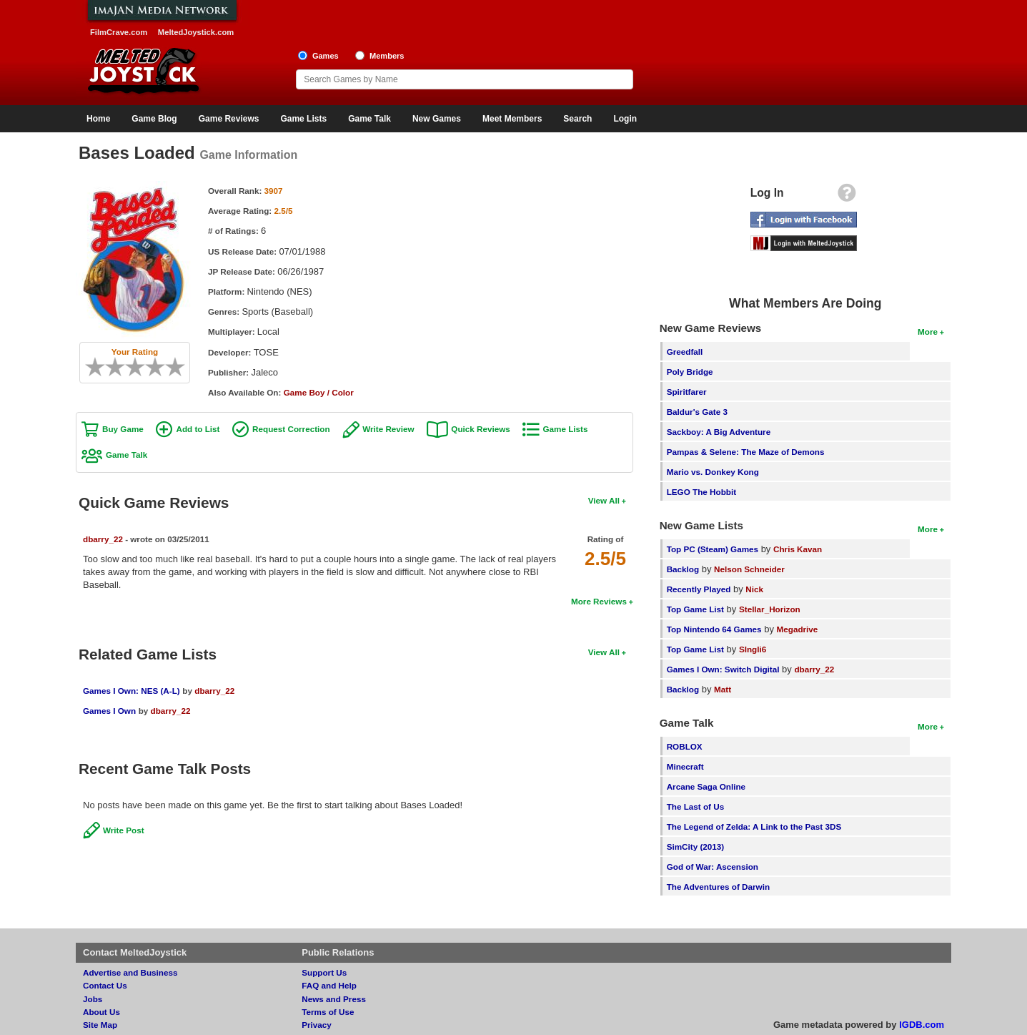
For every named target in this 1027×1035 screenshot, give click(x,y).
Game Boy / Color (319, 392)
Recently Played (699, 589)
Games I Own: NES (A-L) (131, 690)
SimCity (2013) (696, 846)
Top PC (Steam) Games (712, 549)
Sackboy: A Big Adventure (718, 431)
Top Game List (695, 609)
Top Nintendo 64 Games (714, 629)
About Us (101, 1011)
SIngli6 (752, 649)
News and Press (334, 999)
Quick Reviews (480, 428)
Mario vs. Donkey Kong (713, 471)
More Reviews (599, 601)
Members (387, 55)
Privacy (317, 1024)
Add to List (197, 428)
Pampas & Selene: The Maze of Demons (746, 451)
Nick (754, 589)
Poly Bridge (690, 371)
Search (577, 119)
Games (325, 55)
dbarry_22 (103, 539)
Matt (722, 689)
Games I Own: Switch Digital (723, 669)
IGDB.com (921, 1024)
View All (604, 500)
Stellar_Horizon (769, 609)
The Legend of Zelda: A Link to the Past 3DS (754, 826)
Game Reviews (229, 119)
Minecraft (685, 766)
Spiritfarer (687, 391)
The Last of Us (696, 806)
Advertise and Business (130, 972)
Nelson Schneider (749, 569)
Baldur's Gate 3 (697, 411)
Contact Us (105, 985)
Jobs (92, 999)
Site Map (100, 1024)
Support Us (324, 972)
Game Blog (154, 119)
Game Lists (303, 119)
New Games (436, 119)
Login (625, 119)
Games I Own (109, 710)
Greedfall (685, 351)
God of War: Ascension (712, 866)
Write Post (123, 830)
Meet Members (512, 119)
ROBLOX (685, 746)
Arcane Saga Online (706, 786)
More (928, 331)
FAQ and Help (329, 985)
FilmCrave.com (118, 32)
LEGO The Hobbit (701, 491)
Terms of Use (328, 1011)
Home (98, 119)
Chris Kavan (797, 549)
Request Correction (290, 428)
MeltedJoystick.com (196, 32)
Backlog (683, 569)
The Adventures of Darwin (718, 886)
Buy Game (123, 428)
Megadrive (797, 629)
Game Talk (369, 119)
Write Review (388, 428)
